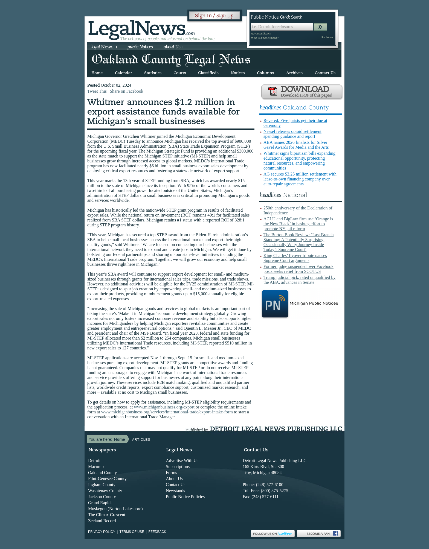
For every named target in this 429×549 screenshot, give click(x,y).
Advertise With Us (182, 460)
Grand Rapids (100, 502)
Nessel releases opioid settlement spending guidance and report (292, 134)
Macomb (96, 466)
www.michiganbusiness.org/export (164, 407)
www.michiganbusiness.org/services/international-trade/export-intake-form (167, 412)
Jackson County (102, 496)
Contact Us (175, 484)
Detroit (94, 460)
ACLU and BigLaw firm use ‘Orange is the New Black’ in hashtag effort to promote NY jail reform (298, 224)
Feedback (157, 532)
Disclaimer (327, 37)
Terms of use (132, 532)
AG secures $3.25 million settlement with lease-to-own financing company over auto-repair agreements (300, 179)
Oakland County (102, 472)
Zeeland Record (102, 520)
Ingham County (101, 484)
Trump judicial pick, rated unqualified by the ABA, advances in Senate (299, 280)
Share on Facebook (126, 91)
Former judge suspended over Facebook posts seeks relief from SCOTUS (298, 269)
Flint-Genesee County (107, 478)
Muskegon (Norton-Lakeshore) (115, 508)
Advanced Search (261, 33)
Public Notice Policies (185, 496)
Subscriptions (178, 466)
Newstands (175, 490)
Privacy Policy (101, 532)
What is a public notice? (265, 37)
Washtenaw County (105, 490)
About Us (174, 478)
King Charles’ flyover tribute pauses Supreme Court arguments (295, 258)
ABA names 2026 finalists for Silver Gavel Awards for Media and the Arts (296, 145)
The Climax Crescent (106, 514)
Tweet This (97, 91)
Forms (171, 472)
